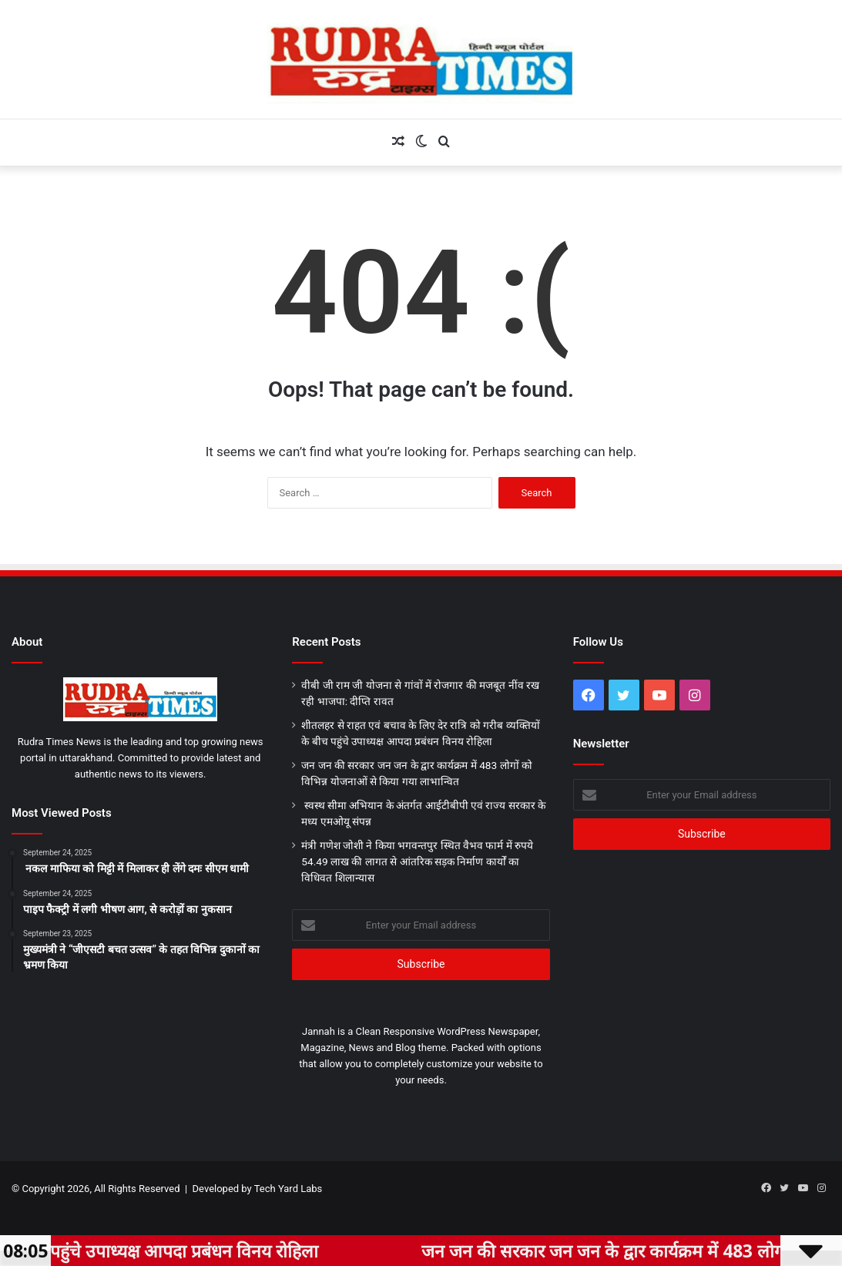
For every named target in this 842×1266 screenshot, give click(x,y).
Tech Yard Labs (288, 1188)
